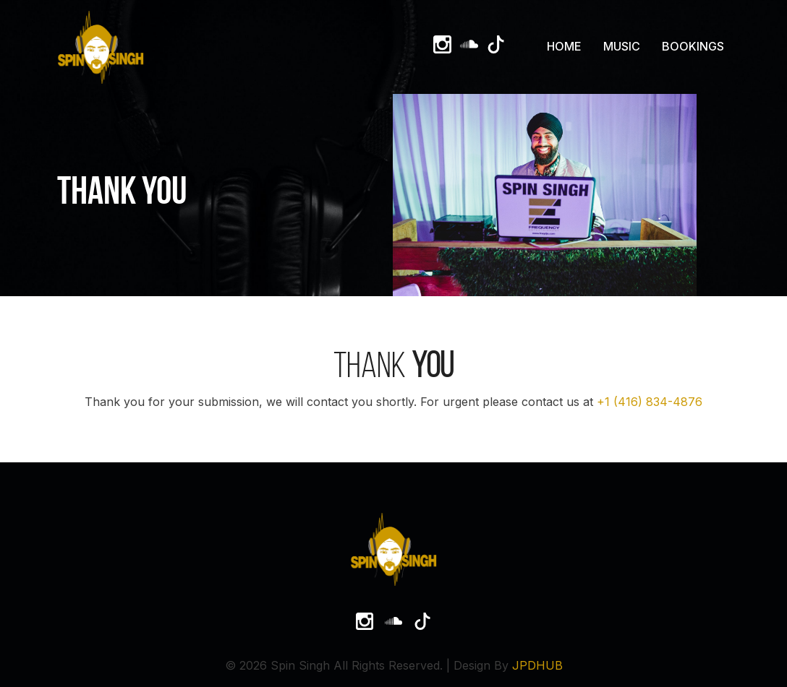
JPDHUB (537, 665)
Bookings (693, 46)
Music (621, 46)
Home (564, 46)
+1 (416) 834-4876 (649, 401)
